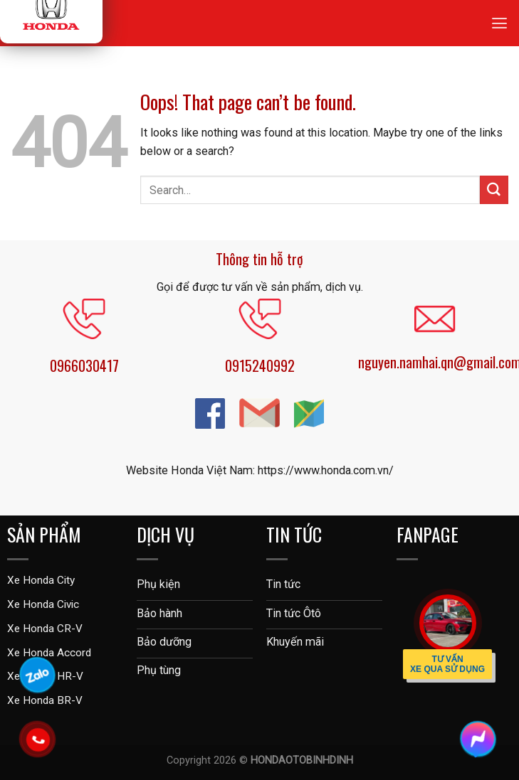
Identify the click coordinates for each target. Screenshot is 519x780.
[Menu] (499, 23)
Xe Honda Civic (43, 604)
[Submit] (494, 190)
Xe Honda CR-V (45, 628)
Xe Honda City (41, 580)
